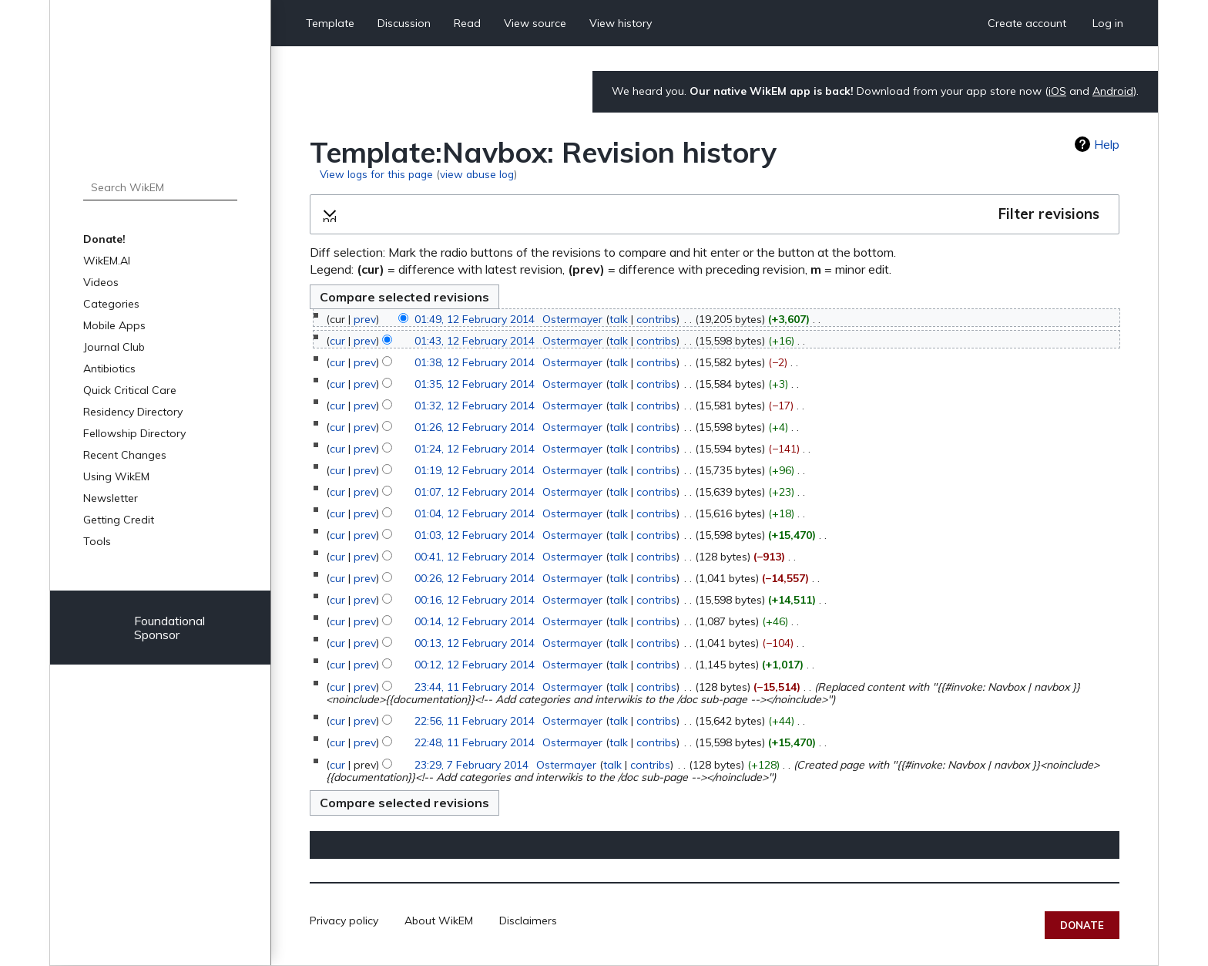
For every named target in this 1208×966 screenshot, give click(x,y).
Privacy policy (344, 920)
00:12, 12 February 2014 (474, 664)
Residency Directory (133, 412)
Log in (1107, 23)
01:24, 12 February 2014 (474, 449)
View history (620, 23)
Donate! (104, 239)
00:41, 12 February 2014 (474, 557)
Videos (101, 282)
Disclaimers (528, 920)
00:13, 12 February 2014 (474, 643)
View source (535, 23)
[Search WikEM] (160, 187)
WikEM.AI (106, 261)
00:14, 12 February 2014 (474, 621)
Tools (97, 541)
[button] (714, 214)
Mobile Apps (114, 325)
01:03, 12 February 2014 (474, 535)
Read (467, 23)
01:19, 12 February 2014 (474, 470)
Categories (111, 304)
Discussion (404, 23)
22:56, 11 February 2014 (474, 721)
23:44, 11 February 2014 (474, 687)
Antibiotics (109, 368)
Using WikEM (116, 476)
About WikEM (438, 920)
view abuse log (477, 173)
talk (618, 319)
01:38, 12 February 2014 (474, 362)
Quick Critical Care (129, 390)
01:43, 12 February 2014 (474, 341)
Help (1106, 144)
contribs (656, 319)
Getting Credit (118, 520)
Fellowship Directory (134, 433)
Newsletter (110, 498)
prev (365, 319)
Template (330, 23)
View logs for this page (376, 173)
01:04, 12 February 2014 (474, 513)
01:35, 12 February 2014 (474, 384)
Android (1112, 91)
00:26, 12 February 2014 (474, 578)
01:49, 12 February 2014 (474, 319)
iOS (1057, 91)
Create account (1027, 23)
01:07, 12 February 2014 (474, 492)
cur (337, 341)
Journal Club (114, 347)
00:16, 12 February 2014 (474, 600)
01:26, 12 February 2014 (474, 427)
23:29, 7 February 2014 (471, 765)
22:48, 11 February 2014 (474, 742)
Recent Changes (124, 455)
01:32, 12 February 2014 (474, 405)
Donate (1082, 925)
